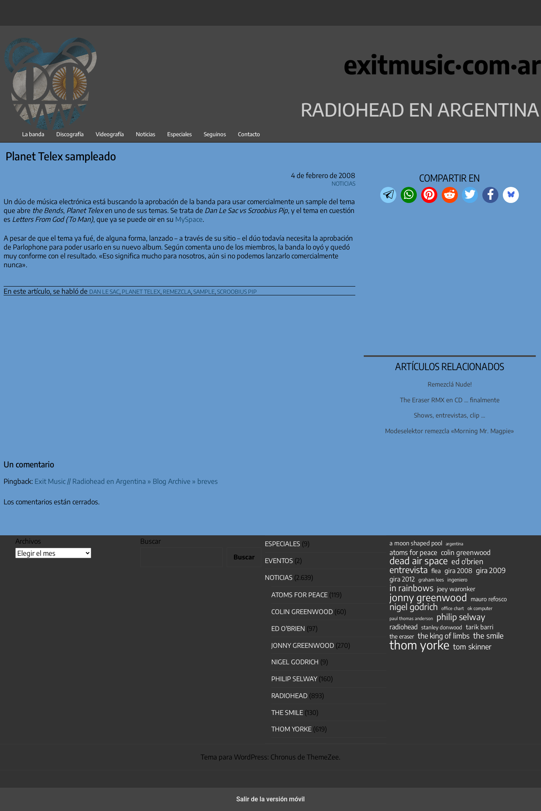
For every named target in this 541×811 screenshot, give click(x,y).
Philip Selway (294, 679)
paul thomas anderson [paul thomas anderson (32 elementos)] (411, 618)
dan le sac (104, 290)
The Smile (287, 713)
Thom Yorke (291, 729)
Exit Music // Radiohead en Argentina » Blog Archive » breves (126, 481)
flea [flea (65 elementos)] (436, 570)
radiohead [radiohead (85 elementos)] (403, 627)
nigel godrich (295, 662)
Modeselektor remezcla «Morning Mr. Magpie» (449, 430)
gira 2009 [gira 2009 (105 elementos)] (491, 570)
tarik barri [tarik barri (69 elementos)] (480, 627)
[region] (450, 280)
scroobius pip (237, 290)
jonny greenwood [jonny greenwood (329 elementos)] (428, 597)
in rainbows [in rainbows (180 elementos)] (411, 588)
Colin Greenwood (302, 612)
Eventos (279, 561)
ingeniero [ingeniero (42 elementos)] (457, 579)
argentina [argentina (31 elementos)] (454, 543)
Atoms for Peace (299, 595)
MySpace (189, 219)
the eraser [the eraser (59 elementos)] (401, 636)
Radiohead (289, 696)
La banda (33, 134)
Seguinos (215, 134)
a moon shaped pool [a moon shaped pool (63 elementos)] (415, 543)
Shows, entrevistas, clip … (449, 415)
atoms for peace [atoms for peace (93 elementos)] (413, 552)
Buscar (150, 541)
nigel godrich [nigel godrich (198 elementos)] (413, 607)
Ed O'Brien (288, 629)
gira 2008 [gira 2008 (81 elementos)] (458, 571)
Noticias (145, 134)
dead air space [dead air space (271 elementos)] (418, 561)
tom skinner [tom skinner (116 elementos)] (472, 647)
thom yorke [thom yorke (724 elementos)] (419, 645)
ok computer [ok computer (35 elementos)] (479, 608)
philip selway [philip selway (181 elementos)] (460, 617)
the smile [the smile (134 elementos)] (488, 635)
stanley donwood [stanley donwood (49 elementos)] (441, 627)
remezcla (177, 290)
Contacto (249, 134)
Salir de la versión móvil (270, 799)
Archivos (28, 541)
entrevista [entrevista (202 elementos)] (408, 570)
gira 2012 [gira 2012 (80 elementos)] (402, 579)
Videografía (110, 134)
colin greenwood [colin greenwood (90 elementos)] (466, 553)
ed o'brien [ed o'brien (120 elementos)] (467, 561)
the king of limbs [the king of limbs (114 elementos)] (443, 636)
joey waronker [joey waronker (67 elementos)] (456, 588)
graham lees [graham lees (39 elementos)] (431, 580)
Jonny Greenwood (302, 645)
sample (204, 290)
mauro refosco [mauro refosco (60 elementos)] (489, 598)
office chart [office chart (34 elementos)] (452, 608)
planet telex (141, 290)
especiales (282, 544)
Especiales (179, 134)
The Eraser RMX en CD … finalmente (450, 399)
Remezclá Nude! (450, 384)
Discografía (70, 134)
